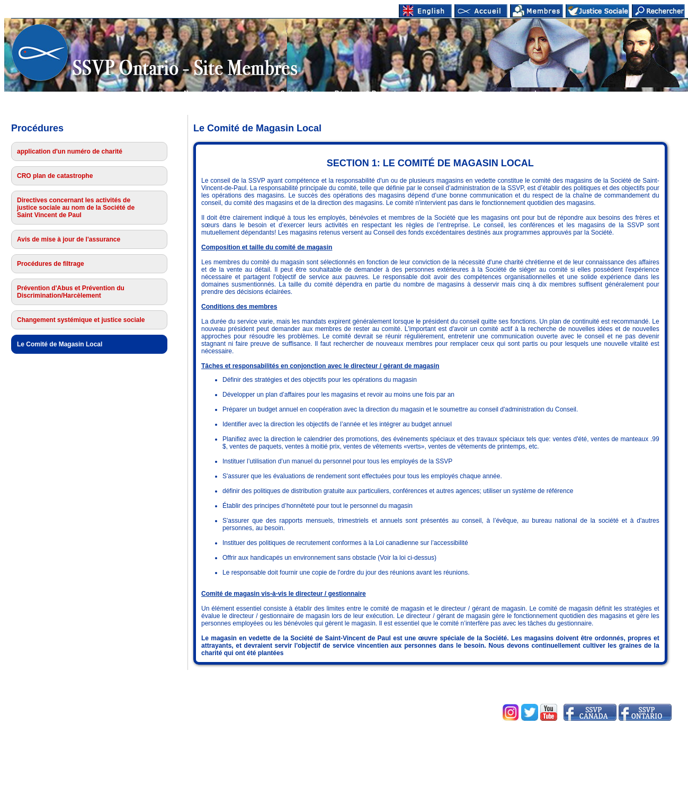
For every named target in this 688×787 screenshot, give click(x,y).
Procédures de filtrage (50, 263)
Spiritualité (297, 93)
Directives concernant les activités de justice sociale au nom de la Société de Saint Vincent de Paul (76, 207)
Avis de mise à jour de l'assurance (68, 239)
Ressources (439, 93)
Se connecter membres (513, 93)
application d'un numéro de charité (69, 151)
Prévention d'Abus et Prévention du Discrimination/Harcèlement (70, 291)
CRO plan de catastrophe (55, 176)
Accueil (151, 93)
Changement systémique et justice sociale (81, 320)
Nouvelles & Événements (222, 93)
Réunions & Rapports (367, 93)
